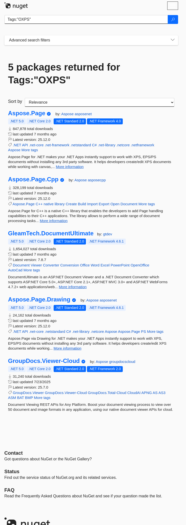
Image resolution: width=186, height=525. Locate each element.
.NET (17, 145)
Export (104, 204)
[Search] (173, 19)
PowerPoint (120, 265)
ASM (12, 397)
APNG (146, 393)
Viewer (36, 265)
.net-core (36, 145)
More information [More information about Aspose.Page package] (70, 167)
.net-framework (57, 145)
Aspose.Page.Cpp (33, 179)
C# (94, 145)
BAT (20, 397)
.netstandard (80, 145)
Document (129, 204)
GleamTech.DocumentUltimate (51, 233)
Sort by (15, 101)
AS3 (161, 393)
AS (155, 393)
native (49, 204)
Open (115, 204)
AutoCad (15, 270)
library (60, 204)
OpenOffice (140, 265)
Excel (105, 265)
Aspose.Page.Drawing (39, 299)
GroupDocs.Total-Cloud (107, 393)
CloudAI (134, 393)
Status (12, 471)
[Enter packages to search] (86, 19)
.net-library (106, 145)
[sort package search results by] (99, 102)
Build (82, 204)
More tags (29, 150)
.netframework (142, 145)
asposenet (83, 114)
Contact (13, 453)
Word (95, 265)
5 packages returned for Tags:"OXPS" (64, 73)
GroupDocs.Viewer (28, 393)
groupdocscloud (122, 361)
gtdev (107, 234)
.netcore (123, 145)
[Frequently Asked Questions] (9, 490)
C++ (39, 204)
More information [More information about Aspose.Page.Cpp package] (54, 221)
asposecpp (97, 180)
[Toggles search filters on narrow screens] (172, 40)
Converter (51, 265)
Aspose (68, 114)
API (25, 145)
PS (143, 331)
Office (85, 265)
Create (71, 204)
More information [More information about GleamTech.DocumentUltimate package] (73, 287)
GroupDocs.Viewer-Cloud (44, 361)
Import (92, 204)
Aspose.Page (26, 113)
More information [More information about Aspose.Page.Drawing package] (68, 348)
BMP (29, 397)
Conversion (69, 265)
